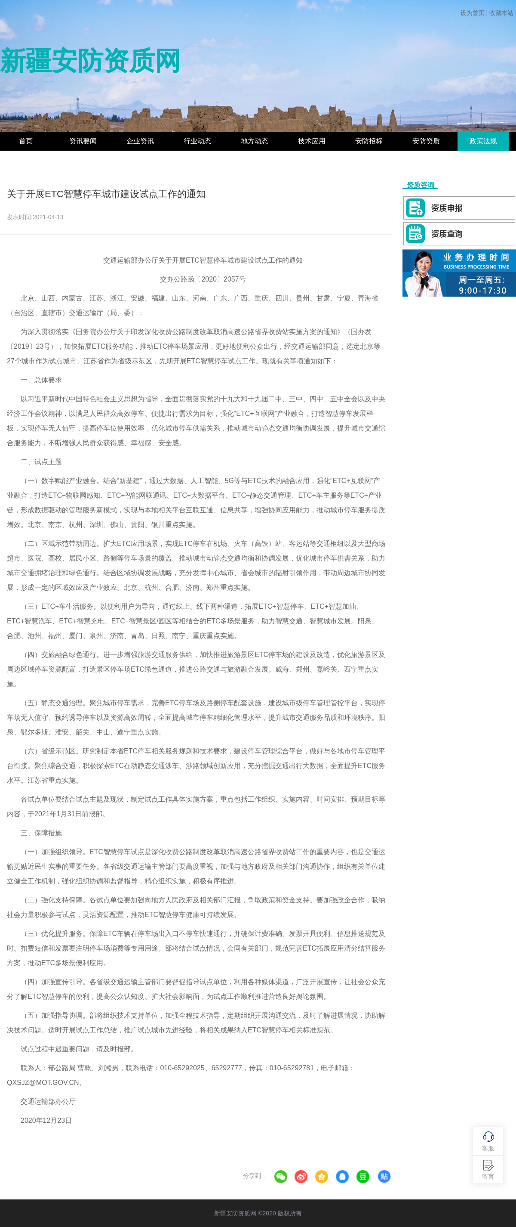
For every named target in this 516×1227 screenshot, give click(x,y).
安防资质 (426, 141)
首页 (26, 141)
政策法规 (483, 141)
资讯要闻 (83, 141)
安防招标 (369, 141)
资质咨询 (420, 185)
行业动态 (197, 141)
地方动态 (254, 141)
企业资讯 (140, 141)
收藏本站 (501, 12)
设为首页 (473, 12)
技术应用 (312, 141)
